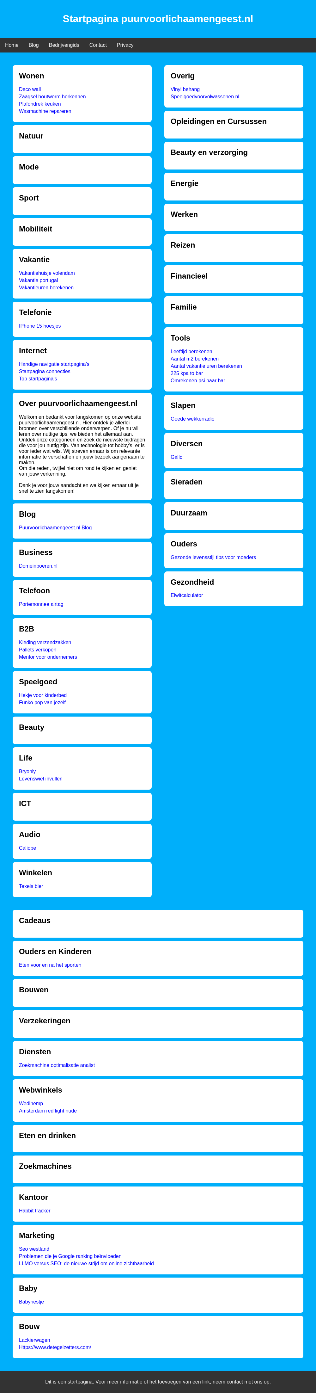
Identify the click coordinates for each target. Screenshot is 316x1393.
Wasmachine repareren (45, 111)
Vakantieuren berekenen (46, 287)
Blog (34, 45)
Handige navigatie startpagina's (54, 364)
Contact (98, 45)
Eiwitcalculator (187, 595)
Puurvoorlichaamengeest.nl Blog (55, 527)
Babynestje (31, 1301)
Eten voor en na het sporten (50, 965)
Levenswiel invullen (41, 778)
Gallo (176, 457)
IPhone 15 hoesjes (40, 326)
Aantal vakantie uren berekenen (206, 366)
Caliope (27, 848)
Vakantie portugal (38, 280)
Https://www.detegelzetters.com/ (55, 1347)
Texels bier (31, 886)
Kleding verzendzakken (45, 642)
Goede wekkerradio (193, 419)
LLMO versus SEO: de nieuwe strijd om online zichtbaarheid (86, 1263)
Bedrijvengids (64, 45)
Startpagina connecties (44, 371)
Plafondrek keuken (40, 104)
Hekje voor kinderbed (43, 695)
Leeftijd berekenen (191, 351)
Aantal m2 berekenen (195, 358)
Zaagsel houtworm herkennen (52, 96)
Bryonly (27, 771)
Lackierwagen (34, 1340)
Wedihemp (31, 1103)
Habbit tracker (35, 1210)
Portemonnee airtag (41, 604)
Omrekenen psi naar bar (198, 380)
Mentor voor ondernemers (48, 657)
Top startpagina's (38, 378)
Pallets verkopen (37, 649)
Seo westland (34, 1249)
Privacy (125, 45)
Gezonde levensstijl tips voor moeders (213, 557)
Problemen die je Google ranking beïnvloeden (70, 1256)
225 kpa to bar (187, 373)
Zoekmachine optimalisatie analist (57, 1065)
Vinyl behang (185, 89)
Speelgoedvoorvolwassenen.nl (205, 96)
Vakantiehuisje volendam (47, 273)
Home (12, 45)
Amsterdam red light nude (48, 1110)
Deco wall (30, 89)
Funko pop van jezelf (42, 702)
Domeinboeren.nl (38, 566)
